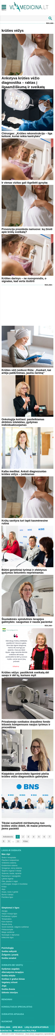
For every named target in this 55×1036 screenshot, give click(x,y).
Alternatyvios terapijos (13, 972)
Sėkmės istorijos (10, 992)
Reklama (49, 23)
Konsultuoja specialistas (17, 1007)
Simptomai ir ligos (10, 908)
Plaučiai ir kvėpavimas (10, 860)
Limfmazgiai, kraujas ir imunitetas (15, 884)
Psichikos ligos (7, 897)
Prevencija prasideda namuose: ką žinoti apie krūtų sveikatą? (27, 230)
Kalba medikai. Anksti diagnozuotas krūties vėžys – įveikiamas (24, 473)
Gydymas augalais (11, 969)
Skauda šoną (7, 924)
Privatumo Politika (25, 1031)
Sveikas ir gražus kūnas (13, 979)
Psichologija (8, 948)
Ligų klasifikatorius (37, 1027)
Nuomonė (7, 1021)
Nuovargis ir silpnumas (10, 935)
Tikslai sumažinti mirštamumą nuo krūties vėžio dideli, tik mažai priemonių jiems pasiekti (26, 826)
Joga (4, 986)
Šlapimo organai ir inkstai (11, 871)
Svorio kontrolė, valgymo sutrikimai (15, 927)
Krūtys (4, 887)
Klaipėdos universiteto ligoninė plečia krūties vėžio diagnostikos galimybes (25, 775)
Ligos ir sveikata (11, 850)
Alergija (4, 911)
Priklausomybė (7, 930)
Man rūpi (6, 854)
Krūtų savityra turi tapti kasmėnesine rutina (25, 522)
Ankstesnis (8, 837)
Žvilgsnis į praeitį (10, 955)
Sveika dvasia (8, 989)
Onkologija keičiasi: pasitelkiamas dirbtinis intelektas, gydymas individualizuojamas (23, 422)
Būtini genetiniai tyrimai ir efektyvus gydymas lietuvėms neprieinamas (24, 571)
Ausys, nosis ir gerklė (10, 892)
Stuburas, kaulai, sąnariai (11, 873)
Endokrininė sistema (9, 865)
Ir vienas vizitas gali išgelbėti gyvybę (25, 182)
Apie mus (18, 1027)
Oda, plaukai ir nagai (10, 881)
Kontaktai (6, 1031)
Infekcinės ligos (8, 937)
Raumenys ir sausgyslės (11, 876)
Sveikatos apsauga (13, 1014)
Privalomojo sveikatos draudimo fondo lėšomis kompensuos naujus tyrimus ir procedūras (26, 724)
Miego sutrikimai (8, 932)
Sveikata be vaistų (12, 965)
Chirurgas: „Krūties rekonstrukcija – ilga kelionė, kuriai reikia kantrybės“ (27, 135)
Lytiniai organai (7, 879)
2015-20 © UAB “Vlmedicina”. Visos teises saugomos (22, 1034)
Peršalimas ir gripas (9, 916)
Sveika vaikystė (9, 951)
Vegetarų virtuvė (10, 982)
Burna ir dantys (7, 895)
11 (18, 841)
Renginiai (7, 999)
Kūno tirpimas (7, 922)
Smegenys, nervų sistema (12, 868)
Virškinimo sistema (9, 863)
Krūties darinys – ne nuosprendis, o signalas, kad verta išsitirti (24, 280)
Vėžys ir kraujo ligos (9, 914)
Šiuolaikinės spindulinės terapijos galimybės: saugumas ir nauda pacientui (27, 620)
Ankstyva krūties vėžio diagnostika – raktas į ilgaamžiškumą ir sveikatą (23, 82)
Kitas (25, 841)
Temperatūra (6, 919)
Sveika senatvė (9, 958)
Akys (3, 889)
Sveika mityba (8, 975)
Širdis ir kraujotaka (9, 858)
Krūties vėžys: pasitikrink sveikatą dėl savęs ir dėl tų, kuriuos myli (25, 674)
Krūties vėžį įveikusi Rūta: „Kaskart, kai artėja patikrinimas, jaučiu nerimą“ (26, 371)
